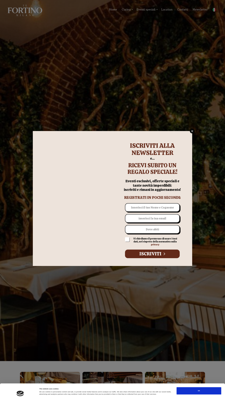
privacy (155, 244)
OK (199, 378)
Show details (129, 392)
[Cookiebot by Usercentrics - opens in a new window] (20, 391)
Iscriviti (152, 254)
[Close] (192, 131)
